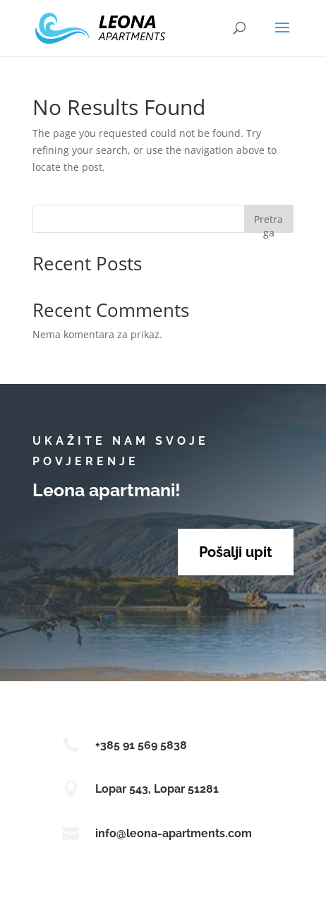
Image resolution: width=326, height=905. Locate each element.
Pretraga (268, 222)
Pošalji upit (235, 552)
